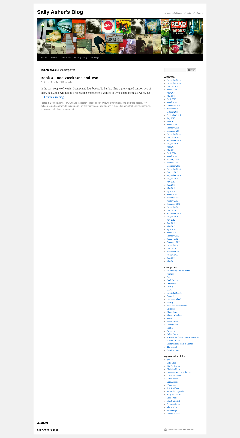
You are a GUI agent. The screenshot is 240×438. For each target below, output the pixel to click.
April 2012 (171, 229)
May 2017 (171, 93)
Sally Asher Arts (174, 394)
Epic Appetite (173, 382)
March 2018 (172, 89)
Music (169, 318)
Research (82, 103)
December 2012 (173, 204)
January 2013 (172, 201)
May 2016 (171, 96)
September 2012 (174, 213)
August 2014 (172, 143)
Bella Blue (171, 363)
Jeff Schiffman (173, 388)
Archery (170, 274)
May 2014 (171, 150)
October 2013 (173, 172)
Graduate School (174, 299)
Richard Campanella (175, 391)
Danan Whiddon (174, 375)
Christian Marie (173, 369)
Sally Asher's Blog (60, 12)
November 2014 (174, 134)
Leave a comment (65, 109)
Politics (170, 328)
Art (168, 277)
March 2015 (172, 124)
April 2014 (171, 153)
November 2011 (174, 245)
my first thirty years (89, 106)
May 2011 (171, 261)
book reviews (102, 103)
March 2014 (172, 156)
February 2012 (173, 236)
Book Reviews (56, 103)
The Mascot (172, 347)
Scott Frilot (171, 398)
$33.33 (170, 359)
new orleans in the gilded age (113, 106)
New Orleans (71, 103)
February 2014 (173, 159)
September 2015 (174, 115)
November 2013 (174, 169)
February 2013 (173, 197)
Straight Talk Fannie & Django (180, 344)
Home (44, 57)
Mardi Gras (172, 312)
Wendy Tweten (173, 413)
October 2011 (172, 248)
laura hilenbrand (56, 106)
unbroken (146, 106)
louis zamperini (72, 106)
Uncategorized (173, 350)
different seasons (118, 103)
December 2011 (173, 242)
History (170, 302)
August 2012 (172, 216)
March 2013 (172, 194)
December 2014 (173, 131)
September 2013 (174, 175)
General (170, 296)
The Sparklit (172, 407)
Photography (80, 57)
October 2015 (173, 112)
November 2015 (174, 108)
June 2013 (171, 185)
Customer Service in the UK (179, 372)
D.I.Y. (169, 290)
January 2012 (172, 239)
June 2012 (171, 223)
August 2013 (172, 178)
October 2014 (173, 137)
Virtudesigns (172, 410)
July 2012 (171, 220)
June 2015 (171, 121)
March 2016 (172, 102)
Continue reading (55, 96)
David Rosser (172, 378)
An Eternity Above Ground (178, 270)
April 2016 (171, 99)
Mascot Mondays (174, 315)
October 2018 (173, 86)
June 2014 (171, 147)
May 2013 (171, 188)
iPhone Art (171, 385)
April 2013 (171, 191)
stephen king (134, 106)
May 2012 (171, 226)
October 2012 (173, 210)
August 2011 (172, 255)
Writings (95, 57)
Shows (54, 57)
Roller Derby (172, 334)
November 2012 (174, 207)
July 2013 (171, 182)
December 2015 (173, 105)
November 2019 (174, 80)
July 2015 (171, 118)
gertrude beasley (135, 103)
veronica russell (48, 109)
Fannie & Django (174, 293)
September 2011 (174, 251)
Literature (171, 309)
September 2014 (174, 140)
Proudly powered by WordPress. (181, 429)
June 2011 (171, 258)
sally (70, 82)
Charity (170, 286)
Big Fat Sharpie (173, 366)
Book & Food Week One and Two (69, 78)
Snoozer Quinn (173, 404)
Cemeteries (171, 283)
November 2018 (174, 83)
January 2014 (172, 162)
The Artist (66, 57)
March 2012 (172, 232)
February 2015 (173, 128)
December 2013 (173, 166)
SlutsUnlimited (173, 401)
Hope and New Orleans (177, 305)
